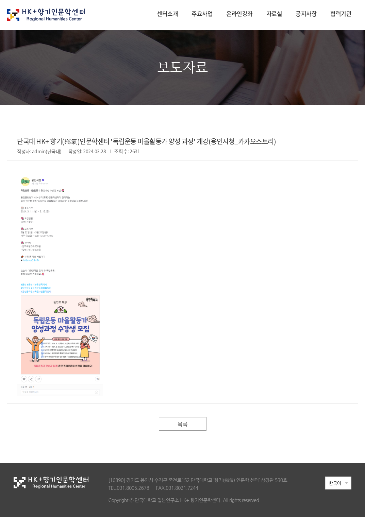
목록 (182, 424)
